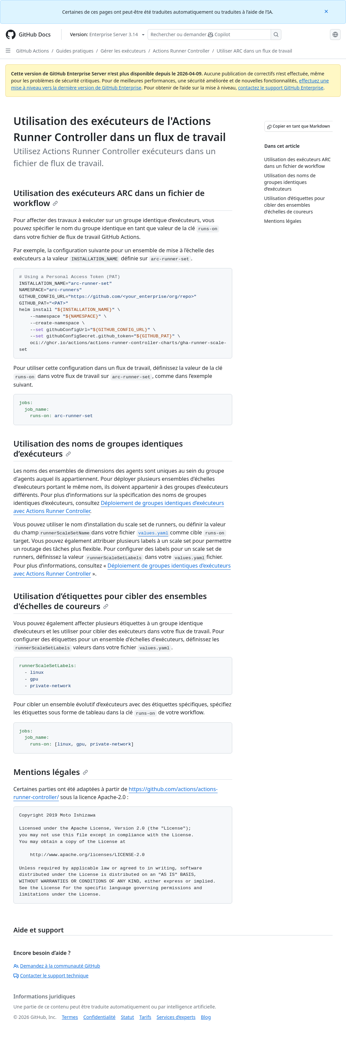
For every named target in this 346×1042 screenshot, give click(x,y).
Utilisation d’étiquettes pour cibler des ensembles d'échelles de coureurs (110, 600)
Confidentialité (99, 1017)
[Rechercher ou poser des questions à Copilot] (214, 34)
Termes (70, 1017)
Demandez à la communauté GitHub (56, 966)
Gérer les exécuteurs (123, 51)
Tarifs (145, 1017)
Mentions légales (50, 771)
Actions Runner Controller (181, 51)
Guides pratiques (75, 51)
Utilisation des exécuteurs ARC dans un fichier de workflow (109, 197)
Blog (206, 1017)
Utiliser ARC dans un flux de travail (254, 51)
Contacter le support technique (50, 975)
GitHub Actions (32, 51)
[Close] (327, 11)
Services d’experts (176, 1017)
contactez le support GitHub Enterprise (280, 87)
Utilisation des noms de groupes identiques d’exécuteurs (98, 448)
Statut (127, 1017)
